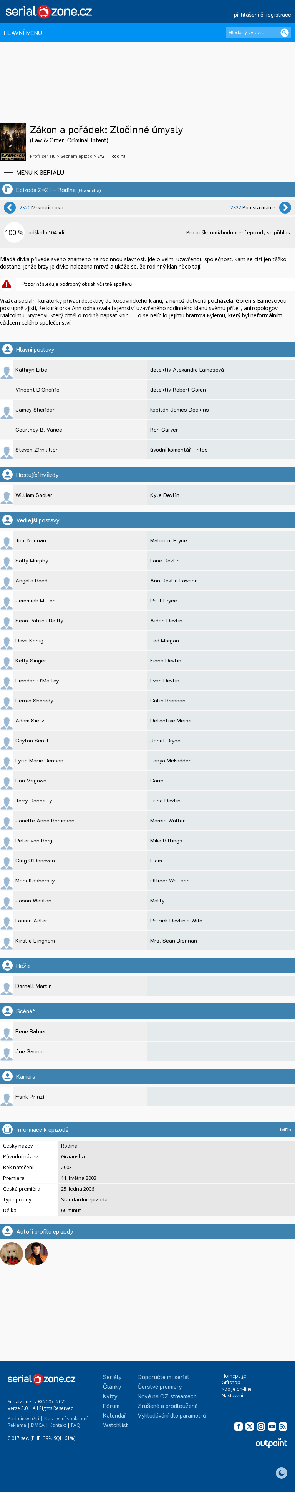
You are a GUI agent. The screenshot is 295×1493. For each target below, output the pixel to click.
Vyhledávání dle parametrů (172, 1415)
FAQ (75, 1425)
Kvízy (110, 1396)
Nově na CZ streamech (167, 1396)
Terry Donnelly (33, 800)
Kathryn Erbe (31, 369)
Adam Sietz (29, 720)
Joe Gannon (30, 1051)
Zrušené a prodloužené (168, 1405)
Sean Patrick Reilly (39, 620)
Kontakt (58, 1425)
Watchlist (115, 1425)
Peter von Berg (33, 840)
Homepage (234, 1376)
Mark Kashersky (35, 880)
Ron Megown (30, 780)
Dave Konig (29, 640)
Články (112, 1386)
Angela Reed (31, 580)
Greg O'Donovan (35, 860)
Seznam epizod (77, 156)
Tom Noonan (30, 540)
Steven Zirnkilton (37, 449)
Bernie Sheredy (34, 700)
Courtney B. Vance (38, 429)
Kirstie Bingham (35, 940)
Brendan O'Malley (37, 680)
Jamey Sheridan (35, 409)
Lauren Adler (31, 920)
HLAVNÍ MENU (23, 32)
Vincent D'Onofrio (37, 389)
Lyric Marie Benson (39, 760)
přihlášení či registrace (262, 14)
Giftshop (231, 1382)
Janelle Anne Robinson (45, 820)
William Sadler (33, 495)
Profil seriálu (43, 156)
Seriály (112, 1377)
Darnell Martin (33, 985)
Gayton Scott (32, 740)
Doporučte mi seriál (163, 1377)
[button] (147, 172)
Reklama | (19, 1425)
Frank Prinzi (29, 1096)
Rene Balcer (30, 1031)
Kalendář (114, 1415)
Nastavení (232, 1395)
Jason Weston (33, 900)
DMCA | (39, 1425)
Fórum (111, 1405)
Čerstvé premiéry (160, 1386)
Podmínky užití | (25, 1418)
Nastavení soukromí (66, 1418)
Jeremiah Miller (35, 600)
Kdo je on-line (237, 1389)
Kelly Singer (30, 660)
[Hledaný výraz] (258, 32)
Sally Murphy (31, 560)
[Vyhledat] (284, 32)
